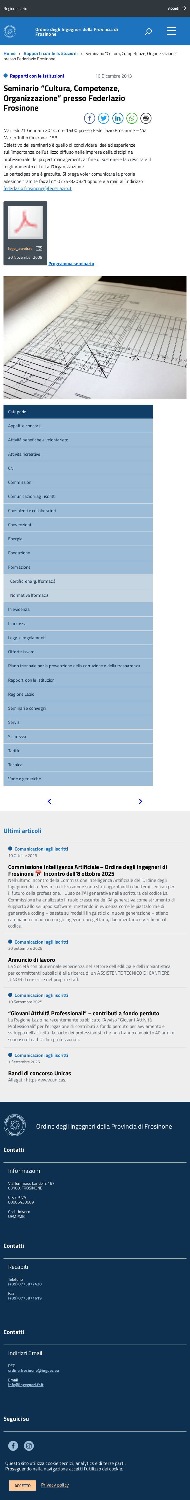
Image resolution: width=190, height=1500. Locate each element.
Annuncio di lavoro (31, 959)
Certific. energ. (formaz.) (32, 581)
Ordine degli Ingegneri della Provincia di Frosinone (76, 31)
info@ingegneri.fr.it (25, 1384)
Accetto (23, 1485)
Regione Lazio (21, 694)
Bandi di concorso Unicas (39, 1073)
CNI (11, 468)
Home (10, 53)
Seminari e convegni (27, 708)
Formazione (19, 567)
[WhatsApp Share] (131, 118)
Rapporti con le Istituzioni (51, 53)
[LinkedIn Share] (117, 118)
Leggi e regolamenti (27, 637)
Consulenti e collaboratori (32, 510)
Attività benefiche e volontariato (38, 439)
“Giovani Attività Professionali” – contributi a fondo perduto (84, 1013)
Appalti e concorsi (24, 425)
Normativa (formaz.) (29, 595)
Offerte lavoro (21, 651)
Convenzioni (19, 524)
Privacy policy (55, 1485)
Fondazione (19, 552)
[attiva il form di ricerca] (148, 32)
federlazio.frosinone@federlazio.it (38, 188)
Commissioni (20, 482)
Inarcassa (17, 623)
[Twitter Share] (103, 118)
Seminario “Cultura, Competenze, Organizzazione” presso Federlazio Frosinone (64, 98)
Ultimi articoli (22, 831)
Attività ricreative (24, 454)
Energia (15, 538)
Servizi (14, 722)
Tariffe (14, 750)
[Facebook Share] (89, 118)
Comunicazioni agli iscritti (31, 496)
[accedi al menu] (171, 30)
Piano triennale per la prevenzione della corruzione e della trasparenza (74, 665)
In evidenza (19, 609)
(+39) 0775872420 (25, 1284)
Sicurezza (17, 736)
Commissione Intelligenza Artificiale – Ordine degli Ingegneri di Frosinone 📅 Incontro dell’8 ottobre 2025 (87, 870)
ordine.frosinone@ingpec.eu (33, 1370)
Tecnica (15, 764)
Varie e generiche (24, 778)
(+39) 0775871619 (25, 1298)
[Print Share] (145, 118)
